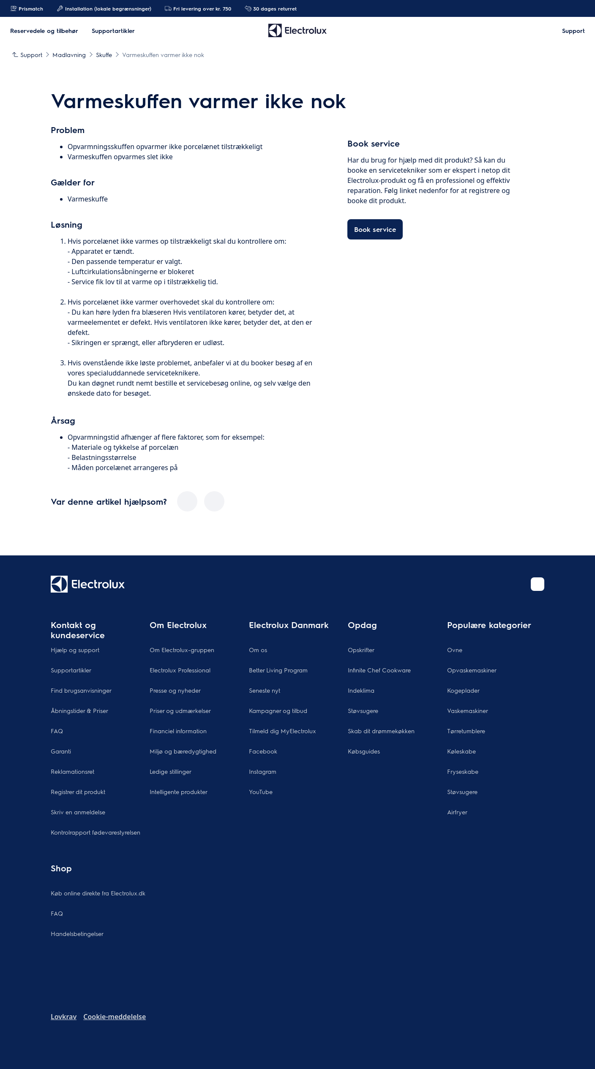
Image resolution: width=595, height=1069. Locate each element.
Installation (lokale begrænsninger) (104, 8)
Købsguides (364, 751)
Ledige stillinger (170, 771)
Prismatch (26, 8)
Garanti (61, 751)
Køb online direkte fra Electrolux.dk (98, 893)
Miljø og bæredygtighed (183, 751)
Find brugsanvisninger (81, 690)
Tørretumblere (466, 730)
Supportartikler (71, 670)
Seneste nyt (264, 690)
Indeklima (361, 690)
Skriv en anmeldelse (78, 812)
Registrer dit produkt (78, 791)
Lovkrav (63, 1016)
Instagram (262, 771)
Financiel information (178, 730)
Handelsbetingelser (77, 933)
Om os (258, 649)
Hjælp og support (75, 649)
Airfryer (457, 812)
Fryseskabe (462, 771)
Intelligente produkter (178, 791)
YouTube (261, 791)
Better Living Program (278, 670)
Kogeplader (463, 690)
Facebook (263, 751)
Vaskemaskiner (467, 710)
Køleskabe (461, 751)
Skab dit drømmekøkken (381, 730)
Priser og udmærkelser (180, 710)
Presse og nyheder (175, 690)
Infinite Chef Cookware (379, 670)
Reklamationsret (72, 771)
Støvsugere (363, 710)
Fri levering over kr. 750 (198, 8)
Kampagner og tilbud (278, 710)
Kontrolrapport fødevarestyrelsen (95, 832)
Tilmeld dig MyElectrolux (282, 730)
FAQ (57, 730)
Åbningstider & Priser (79, 710)
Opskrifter (361, 649)
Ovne (454, 649)
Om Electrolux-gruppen (182, 649)
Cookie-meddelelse (114, 1016)
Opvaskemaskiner (472, 670)
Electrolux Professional (180, 670)
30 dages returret (271, 8)
